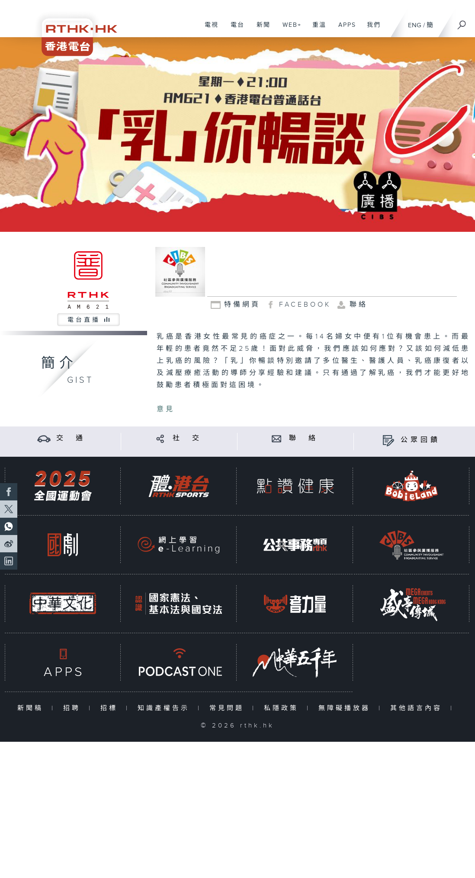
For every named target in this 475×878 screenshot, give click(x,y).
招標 (111, 708)
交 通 (71, 438)
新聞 (260, 29)
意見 (166, 409)
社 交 (187, 438)
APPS (344, 29)
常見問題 (228, 708)
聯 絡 (303, 438)
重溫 (316, 29)
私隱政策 (283, 708)
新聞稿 (32, 708)
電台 (234, 29)
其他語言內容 (418, 708)
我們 (370, 29)
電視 (208, 29)
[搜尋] (462, 22)
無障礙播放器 (346, 708)
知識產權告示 (165, 708)
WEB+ (289, 29)
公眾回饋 (420, 440)
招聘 (73, 708)
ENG (414, 25)
